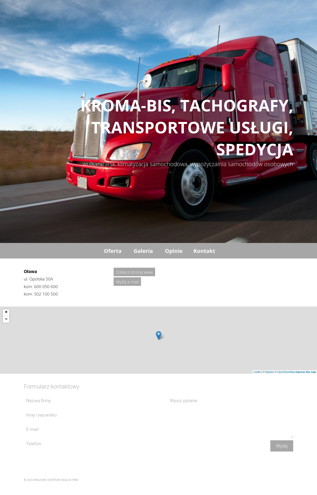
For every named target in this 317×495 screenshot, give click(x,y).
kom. (41, 286)
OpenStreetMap (286, 372)
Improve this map (305, 372)
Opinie (174, 250)
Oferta (112, 250)
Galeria (143, 250)
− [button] (6, 319)
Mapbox (269, 372)
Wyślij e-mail (127, 281)
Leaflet (257, 372)
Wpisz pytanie (230, 416)
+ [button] (6, 312)
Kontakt (204, 250)
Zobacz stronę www (134, 272)
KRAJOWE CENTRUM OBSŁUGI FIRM (56, 480)
